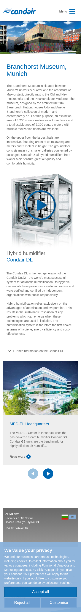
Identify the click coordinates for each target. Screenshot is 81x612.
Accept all (40, 592)
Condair (19, 11)
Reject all (22, 602)
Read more (20, 456)
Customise (59, 602)
